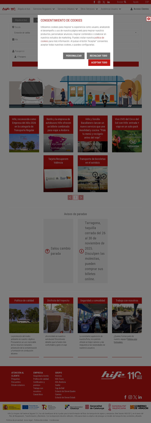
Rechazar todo (98, 55)
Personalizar (74, 55)
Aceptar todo (99, 62)
